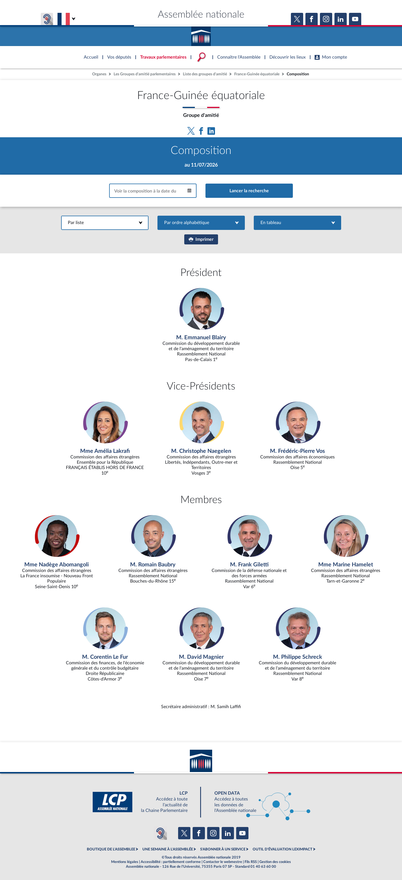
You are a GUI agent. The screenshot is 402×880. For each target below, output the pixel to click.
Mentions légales (124, 862)
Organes (99, 74)
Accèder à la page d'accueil (201, 34)
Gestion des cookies (275, 862)
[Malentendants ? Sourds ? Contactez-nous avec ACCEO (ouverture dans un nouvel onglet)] (160, 833)
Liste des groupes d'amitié (205, 74)
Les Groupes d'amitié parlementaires (145, 74)
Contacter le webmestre (222, 862)
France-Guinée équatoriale (256, 74)
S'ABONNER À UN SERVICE (222, 849)
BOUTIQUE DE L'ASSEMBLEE (111, 849)
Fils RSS (251, 862)
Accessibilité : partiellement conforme (171, 862)
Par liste (105, 222)
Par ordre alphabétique (201, 222)
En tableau (297, 222)
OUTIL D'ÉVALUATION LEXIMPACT (282, 849)
